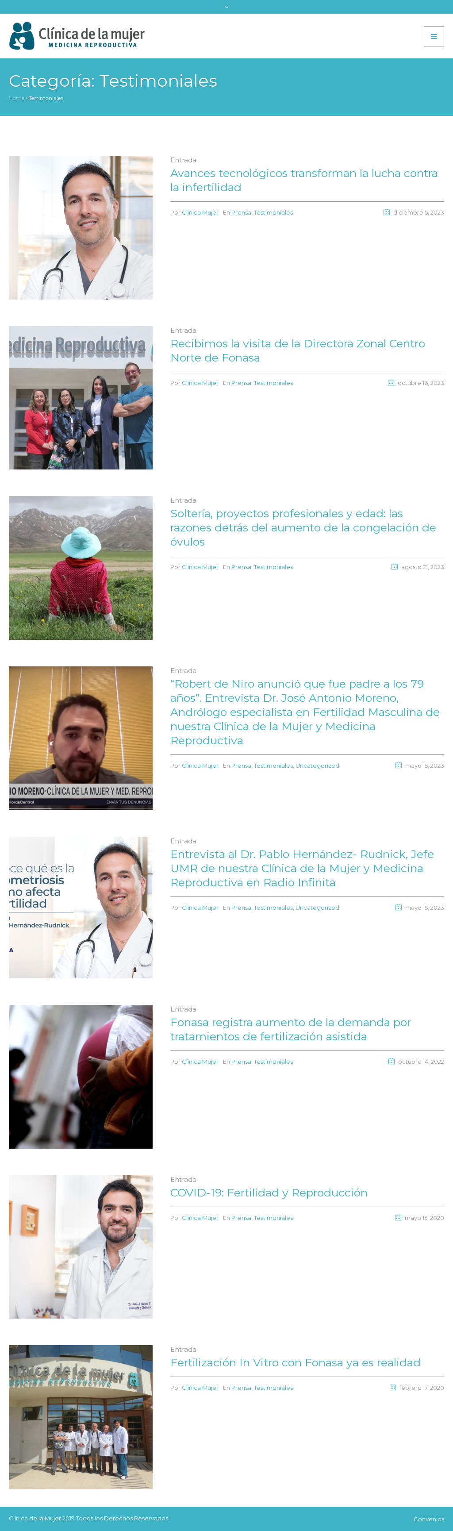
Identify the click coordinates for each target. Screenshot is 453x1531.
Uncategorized (317, 765)
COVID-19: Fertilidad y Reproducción (269, 1192)
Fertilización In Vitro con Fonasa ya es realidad (295, 1362)
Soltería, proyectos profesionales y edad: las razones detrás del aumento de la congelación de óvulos (303, 527)
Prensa (241, 212)
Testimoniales (273, 212)
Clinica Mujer (200, 212)
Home (16, 98)
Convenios (429, 1519)
